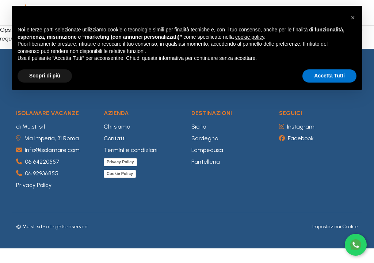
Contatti (115, 138)
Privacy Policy (33, 185)
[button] (353, 17)
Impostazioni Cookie (335, 227)
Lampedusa (207, 149)
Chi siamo (117, 126)
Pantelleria (205, 161)
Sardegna (204, 138)
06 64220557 (38, 161)
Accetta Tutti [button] (329, 76)
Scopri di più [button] (44, 76)
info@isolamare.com (48, 149)
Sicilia (198, 126)
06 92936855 (37, 173)
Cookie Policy (120, 173)
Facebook (296, 138)
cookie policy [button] (249, 37)
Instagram (296, 126)
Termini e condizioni (130, 149)
